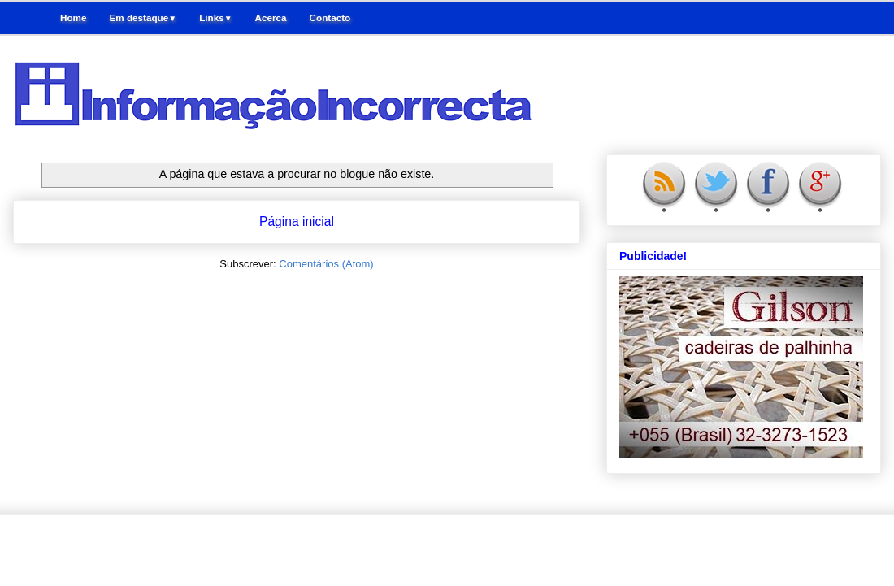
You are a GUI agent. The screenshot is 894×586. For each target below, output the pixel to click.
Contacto (330, 17)
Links (215, 17)
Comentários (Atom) (326, 264)
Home (73, 17)
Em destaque (142, 17)
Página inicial (296, 221)
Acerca (271, 17)
